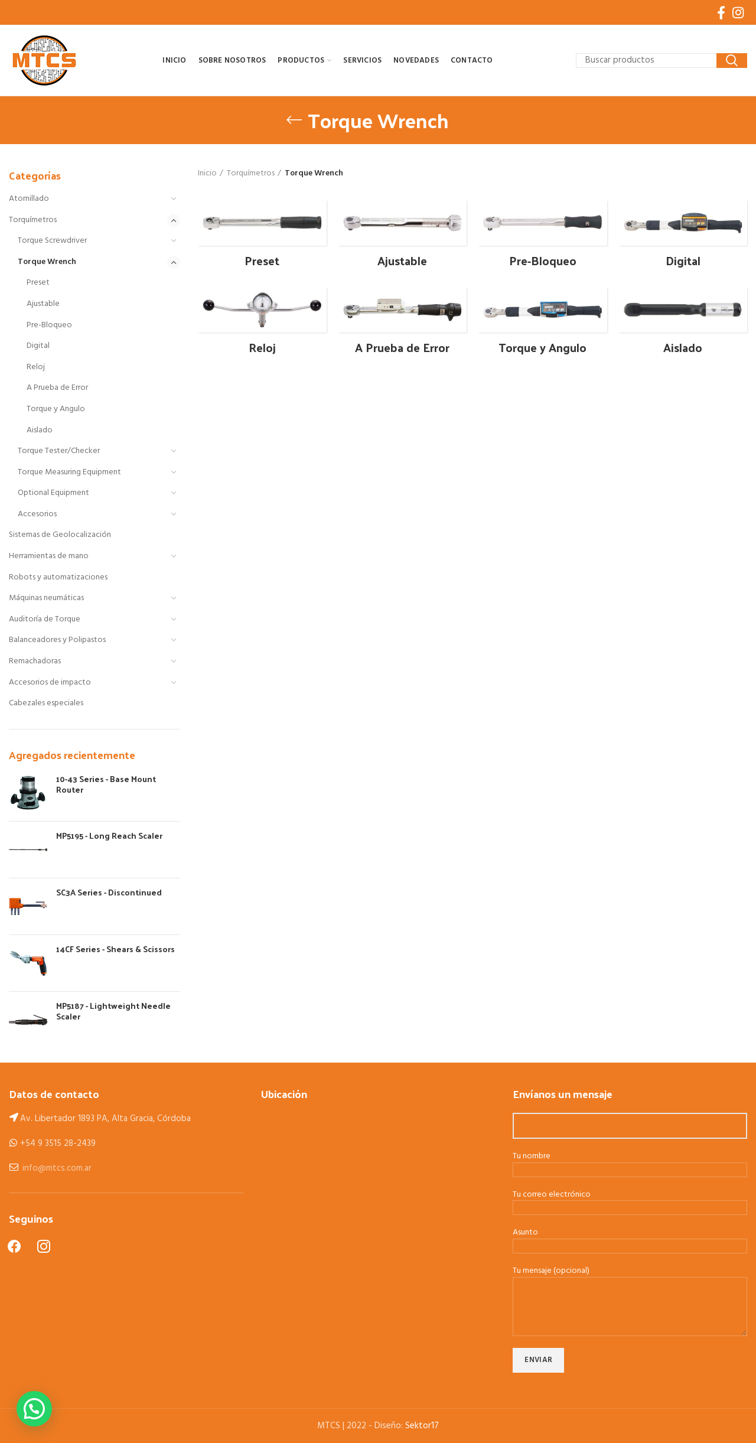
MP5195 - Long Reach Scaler (109, 835)
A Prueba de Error (57, 388)
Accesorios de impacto (50, 682)
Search (731, 60)
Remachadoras (35, 661)
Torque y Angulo (56, 409)
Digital (38, 346)
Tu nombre (630, 1164)
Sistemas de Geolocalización (60, 535)
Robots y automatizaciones (58, 577)
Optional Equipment (53, 493)
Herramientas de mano (49, 556)
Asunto (630, 1240)
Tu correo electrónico (630, 1202)
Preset (38, 282)
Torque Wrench (47, 262)
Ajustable (43, 304)
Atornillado (29, 199)
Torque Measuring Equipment (69, 472)
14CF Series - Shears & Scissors (115, 949)
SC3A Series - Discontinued (109, 892)
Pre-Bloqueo (49, 325)
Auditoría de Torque (44, 619)
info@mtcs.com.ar (57, 1168)
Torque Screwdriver (52, 240)
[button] (34, 1408)
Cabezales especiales (46, 703)
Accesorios (37, 514)
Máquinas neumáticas (46, 598)
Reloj (36, 367)
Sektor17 (422, 1426)
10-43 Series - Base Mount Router (106, 784)
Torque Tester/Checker (59, 451)
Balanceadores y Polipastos (57, 640)
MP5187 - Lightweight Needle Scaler (113, 1011)
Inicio (207, 174)
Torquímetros (33, 220)
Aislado (40, 430)
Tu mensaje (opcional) (630, 1289)
